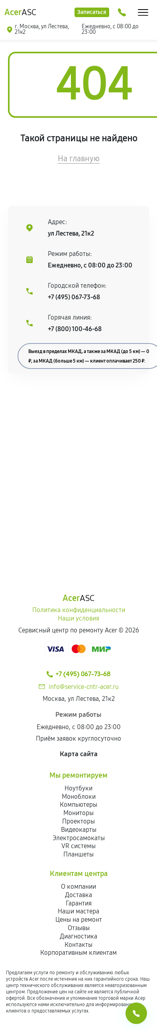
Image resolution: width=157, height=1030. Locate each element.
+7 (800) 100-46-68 (75, 329)
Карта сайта (79, 754)
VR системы (78, 846)
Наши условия (78, 618)
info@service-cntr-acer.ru (84, 687)
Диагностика (78, 936)
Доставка (78, 895)
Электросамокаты (79, 838)
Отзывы (79, 928)
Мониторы (78, 813)
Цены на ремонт (78, 919)
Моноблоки (79, 796)
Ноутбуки (78, 788)
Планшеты (78, 854)
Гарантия (79, 903)
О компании (78, 886)
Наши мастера (78, 911)
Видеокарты (78, 829)
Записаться (91, 12)
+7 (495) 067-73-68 (74, 297)
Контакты (78, 944)
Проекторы (78, 821)
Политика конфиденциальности (78, 610)
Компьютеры (78, 804)
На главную (79, 158)
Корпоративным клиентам (78, 952)
